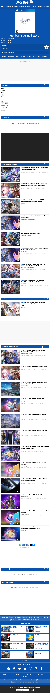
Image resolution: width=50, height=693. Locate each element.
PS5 (2, 99)
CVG (34, 682)
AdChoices (35, 674)
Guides (29, 56)
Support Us (24, 617)
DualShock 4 (4, 107)
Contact (30, 617)
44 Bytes (31, 674)
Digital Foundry (32, 679)
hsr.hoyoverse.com (6, 112)
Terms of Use (45, 617)
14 (18, 196)
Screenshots (11, 56)
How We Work (17, 617)
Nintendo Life (9, 679)
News (17, 56)
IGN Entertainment (20, 674)
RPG (2, 94)
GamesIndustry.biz (26, 682)
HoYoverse (33, 172)
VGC (20, 682)
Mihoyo (9, 40)
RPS (37, 682)
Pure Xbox (16, 679)
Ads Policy (13, 619)
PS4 (39, 172)
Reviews (23, 56)
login (26, 587)
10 (18, 180)
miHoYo (32, 237)
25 (18, 293)
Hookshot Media (8, 674)
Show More (25, 660)
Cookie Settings (26, 619)
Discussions (44, 56)
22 (18, 212)
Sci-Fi (3, 103)
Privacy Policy (37, 617)
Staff (11, 617)
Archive (19, 619)
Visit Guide (45, 347)
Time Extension (23, 679)
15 (18, 277)
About (7, 617)
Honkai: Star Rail (23, 35)
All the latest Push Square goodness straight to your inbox (25, 687)
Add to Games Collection (8, 52)
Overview (4, 56)
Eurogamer (14, 682)
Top (3, 617)
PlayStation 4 (10, 38)
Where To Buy (36, 56)
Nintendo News (40, 679)
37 (18, 315)
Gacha (6, 103)
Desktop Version (35, 619)
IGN (47, 679)
